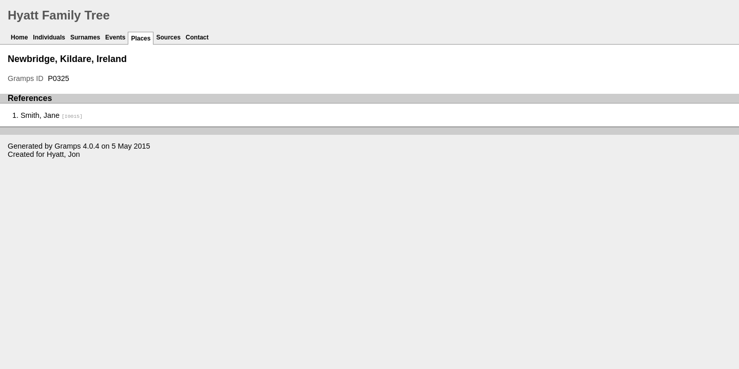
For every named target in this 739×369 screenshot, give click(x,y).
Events (115, 37)
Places (140, 38)
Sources (168, 37)
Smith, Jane (52, 115)
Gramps (67, 146)
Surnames (85, 37)
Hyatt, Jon (63, 154)
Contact (197, 37)
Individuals (49, 37)
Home (19, 37)
